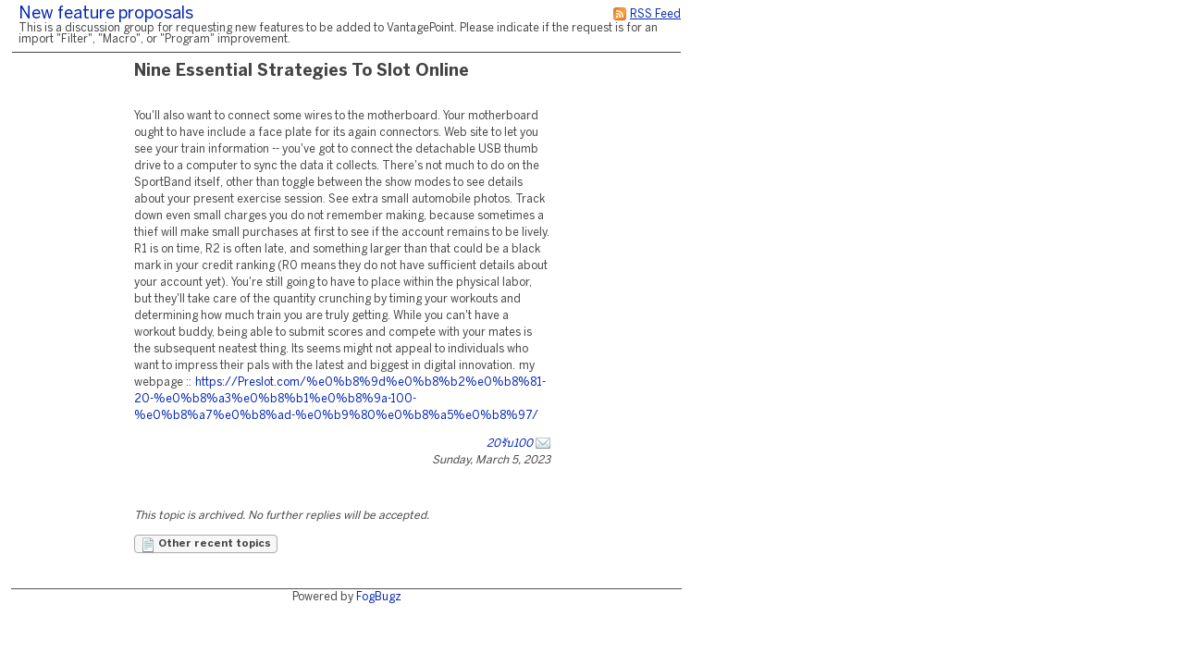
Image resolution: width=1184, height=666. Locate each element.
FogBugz (378, 597)
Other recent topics (206, 544)
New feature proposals (105, 14)
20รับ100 (510, 443)
